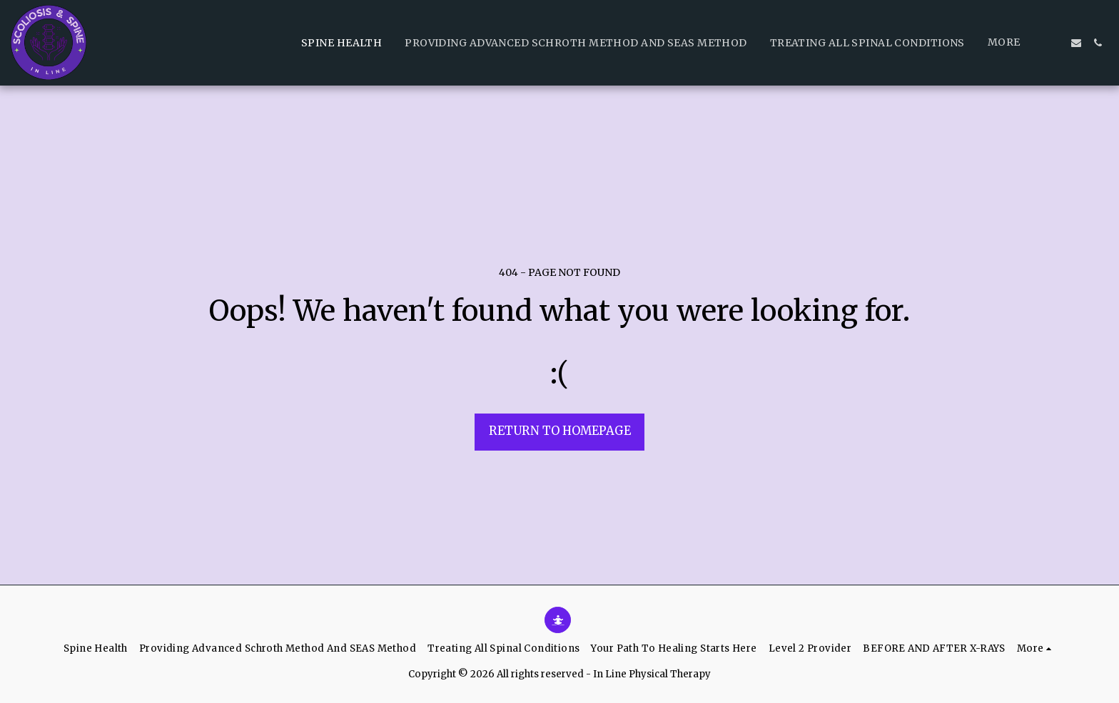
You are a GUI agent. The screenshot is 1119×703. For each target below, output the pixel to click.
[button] (1055, 43)
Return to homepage (560, 431)
